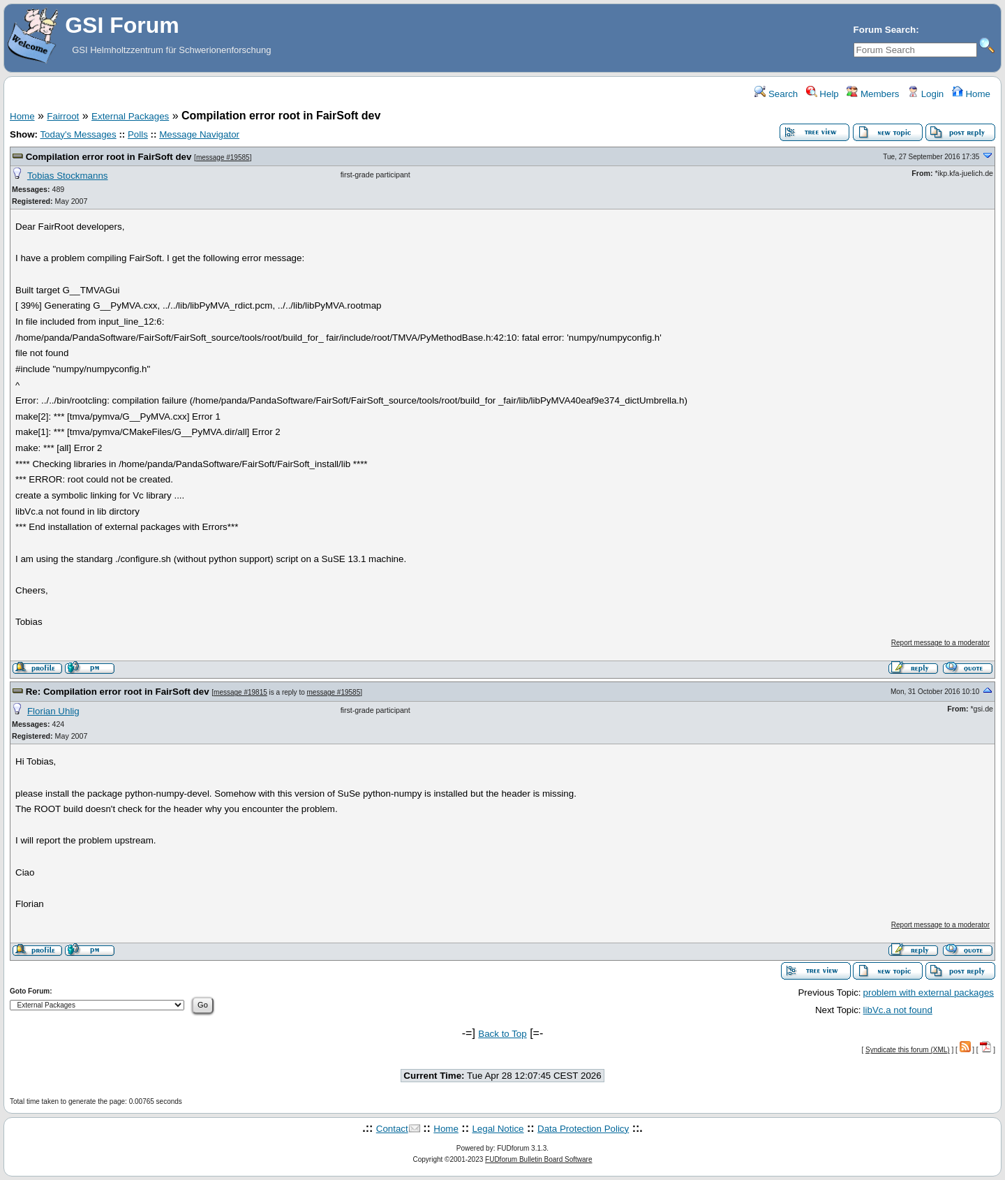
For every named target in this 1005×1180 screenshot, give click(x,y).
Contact (392, 1128)
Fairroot (63, 116)
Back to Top (502, 1033)
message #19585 (223, 157)
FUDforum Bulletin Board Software (538, 1159)
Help (822, 94)
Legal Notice (497, 1128)
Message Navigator (199, 134)
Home (971, 94)
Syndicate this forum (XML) (907, 1050)
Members (873, 94)
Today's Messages (78, 134)
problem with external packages (928, 992)
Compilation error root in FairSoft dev (109, 157)
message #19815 (240, 692)
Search (776, 94)
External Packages (130, 116)
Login (925, 94)
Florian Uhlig (53, 711)
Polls (138, 134)
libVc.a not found (897, 1010)
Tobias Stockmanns (67, 175)
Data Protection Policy (583, 1128)
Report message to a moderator (940, 643)
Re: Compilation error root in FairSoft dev (117, 691)
